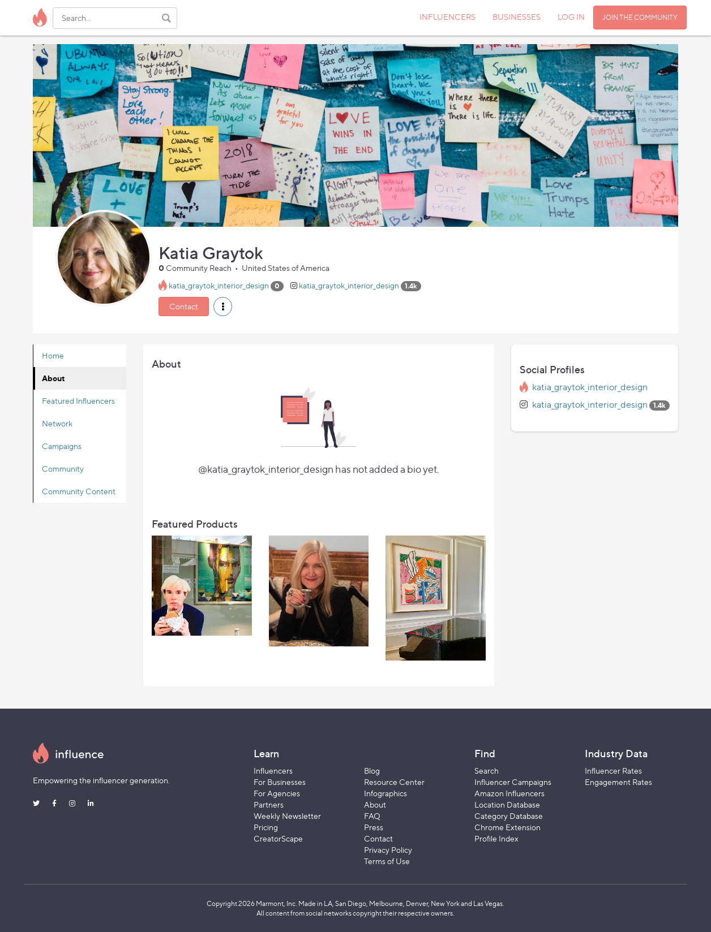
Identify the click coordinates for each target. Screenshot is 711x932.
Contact (183, 306)
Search (486, 770)
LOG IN (571, 16)
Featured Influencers (78, 400)
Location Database (507, 804)
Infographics (385, 793)
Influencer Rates (613, 770)
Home (53, 355)
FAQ (372, 816)
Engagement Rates (618, 782)
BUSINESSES (516, 16)
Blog (372, 770)
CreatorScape (278, 838)
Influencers (273, 770)
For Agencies (277, 793)
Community (63, 468)
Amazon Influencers (509, 793)
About (53, 378)
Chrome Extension (507, 827)
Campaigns (62, 446)
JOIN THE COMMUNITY (640, 17)
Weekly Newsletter (287, 816)
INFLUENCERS (447, 16)
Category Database (508, 816)
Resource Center (394, 782)
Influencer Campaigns (512, 782)
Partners (269, 804)
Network (57, 423)
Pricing (266, 827)
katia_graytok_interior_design (219, 285)
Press (373, 827)
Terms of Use (387, 861)
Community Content (78, 491)
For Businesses (280, 782)
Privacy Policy (388, 850)
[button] (222, 306)
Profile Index (496, 838)
